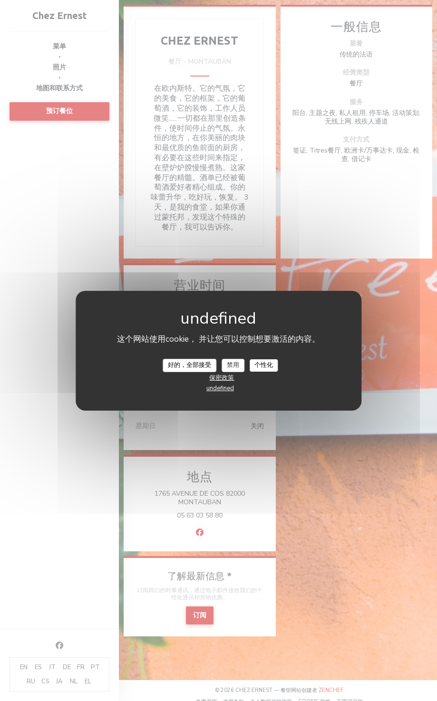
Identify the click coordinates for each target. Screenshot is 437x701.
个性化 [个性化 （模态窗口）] (263, 365)
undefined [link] (220, 388)
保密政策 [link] (221, 378)
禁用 (233, 365)
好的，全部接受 (189, 365)
